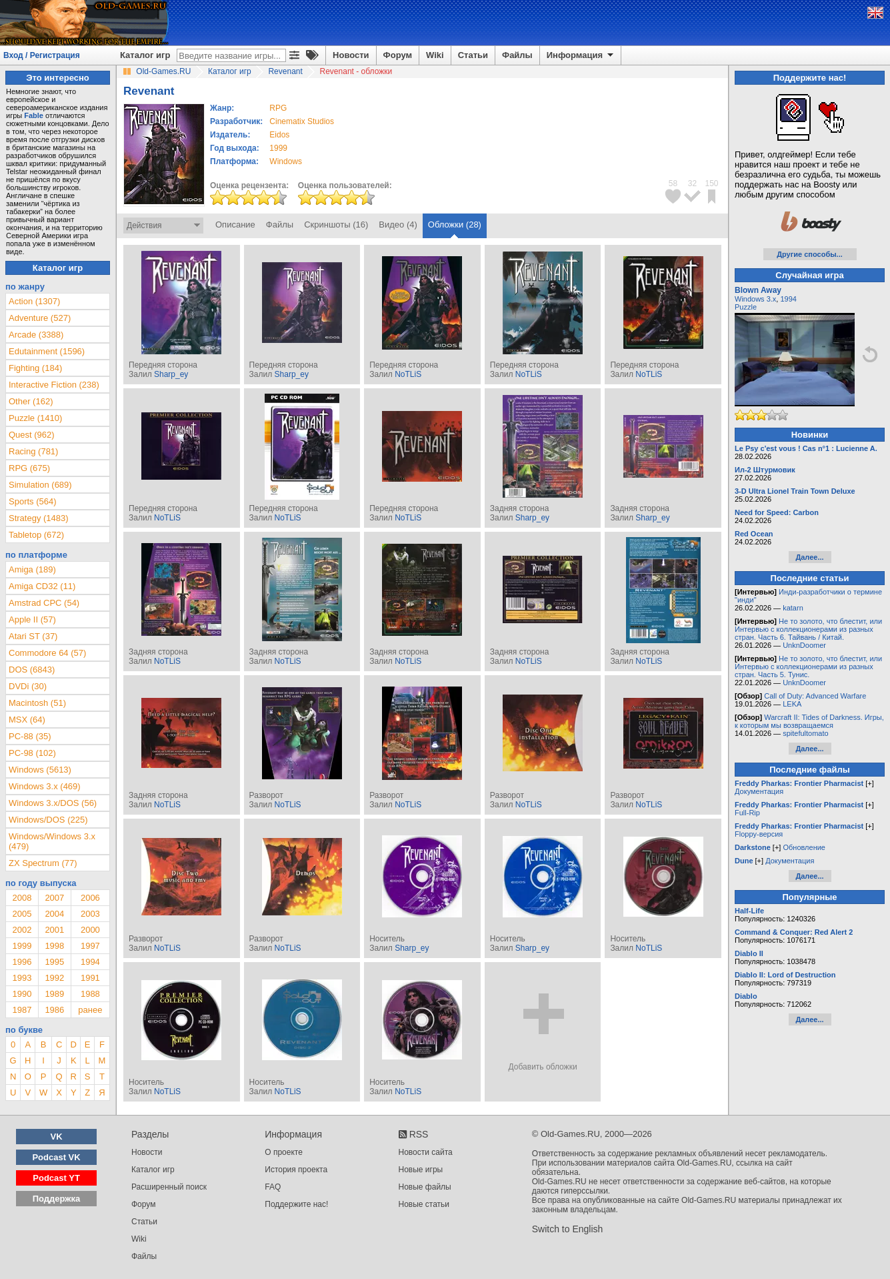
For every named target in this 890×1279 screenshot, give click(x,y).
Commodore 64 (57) (47, 653)
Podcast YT (56, 1178)
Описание (235, 225)
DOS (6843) (32, 670)
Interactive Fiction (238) (54, 385)
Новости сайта (426, 1152)
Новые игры (421, 1169)
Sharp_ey (171, 374)
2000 (90, 930)
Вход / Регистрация (41, 55)
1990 (21, 994)
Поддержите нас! (296, 1204)
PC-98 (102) (32, 753)
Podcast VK (56, 1157)
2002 (21, 930)
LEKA (792, 704)
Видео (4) (398, 225)
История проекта (296, 1169)
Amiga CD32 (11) (42, 586)
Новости (351, 55)
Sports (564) (33, 501)
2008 (21, 898)
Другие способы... (810, 254)
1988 (90, 994)
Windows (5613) (40, 770)
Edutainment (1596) (47, 351)
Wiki (435, 55)
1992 (54, 978)
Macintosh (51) (37, 703)
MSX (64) (27, 720)
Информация (581, 55)
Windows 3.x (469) (45, 786)
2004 (54, 914)
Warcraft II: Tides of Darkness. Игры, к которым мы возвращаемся (809, 721)
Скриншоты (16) (336, 225)
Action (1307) (34, 301)
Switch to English (567, 1229)
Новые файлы (425, 1187)
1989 (54, 994)
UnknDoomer (804, 645)
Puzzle (746, 307)
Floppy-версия (759, 834)
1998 (54, 946)
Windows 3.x (755, 299)
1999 (278, 148)
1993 (21, 978)
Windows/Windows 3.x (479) (52, 841)
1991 (90, 978)
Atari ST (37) (33, 636)
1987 (21, 1010)
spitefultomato (805, 733)
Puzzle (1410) (35, 418)
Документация (759, 791)
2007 (54, 898)
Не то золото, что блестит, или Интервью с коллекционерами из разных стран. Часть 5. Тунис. (808, 667)
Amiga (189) (32, 569)
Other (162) (31, 401)
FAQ (273, 1187)
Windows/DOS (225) (48, 820)
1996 (21, 962)
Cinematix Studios (301, 121)
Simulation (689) (40, 485)
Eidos (279, 134)
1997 (90, 946)
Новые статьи (424, 1204)
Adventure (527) (40, 318)
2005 (21, 914)
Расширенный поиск (169, 1187)
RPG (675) (29, 468)
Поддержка (57, 1199)
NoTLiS (408, 374)
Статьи (473, 55)
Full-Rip (747, 813)
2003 (90, 914)
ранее (90, 1010)
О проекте (284, 1152)
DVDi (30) (28, 686)
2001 (54, 930)
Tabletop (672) (36, 535)
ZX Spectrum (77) (43, 863)
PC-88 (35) (30, 736)
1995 (54, 962)
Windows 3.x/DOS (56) (53, 803)
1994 (90, 962)
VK (57, 1137)
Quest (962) (32, 435)
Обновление (804, 847)
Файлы (517, 55)
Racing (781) (33, 451)
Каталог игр (145, 55)
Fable (33, 115)
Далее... (809, 557)
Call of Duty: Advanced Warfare (815, 696)
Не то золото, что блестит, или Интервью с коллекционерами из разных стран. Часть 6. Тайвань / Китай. (808, 629)
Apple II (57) (32, 619)
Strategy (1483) (39, 518)
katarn (793, 608)
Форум (397, 55)
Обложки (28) (454, 225)
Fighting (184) (35, 368)
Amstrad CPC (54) (44, 603)
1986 (54, 1010)
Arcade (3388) (36, 335)
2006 (90, 898)
